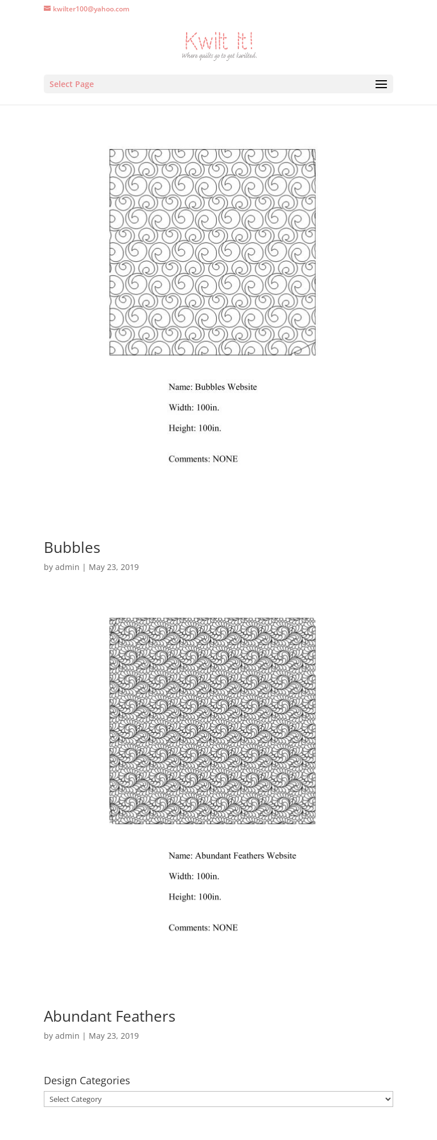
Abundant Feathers (109, 1016)
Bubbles (72, 547)
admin (67, 566)
